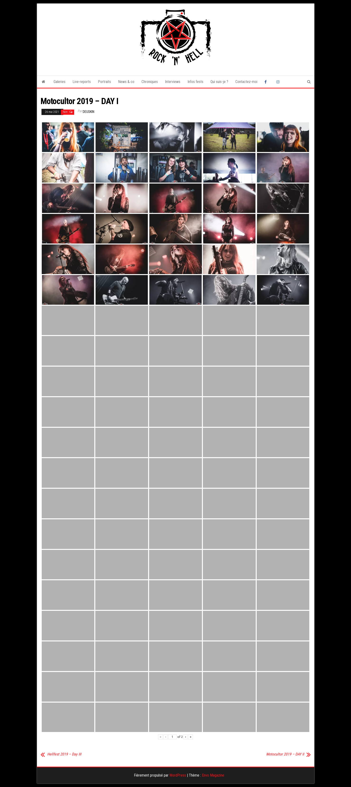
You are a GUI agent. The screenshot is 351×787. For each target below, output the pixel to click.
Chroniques (149, 81)
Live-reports (82, 81)
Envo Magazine (213, 775)
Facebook (267, 82)
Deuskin (88, 112)
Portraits (104, 81)
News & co (126, 81)
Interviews (172, 81)
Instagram (279, 82)
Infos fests (195, 81)
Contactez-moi (246, 81)
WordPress (177, 775)
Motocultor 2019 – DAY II (285, 754)
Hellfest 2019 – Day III (64, 754)
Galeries (59, 81)
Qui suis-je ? (219, 81)
